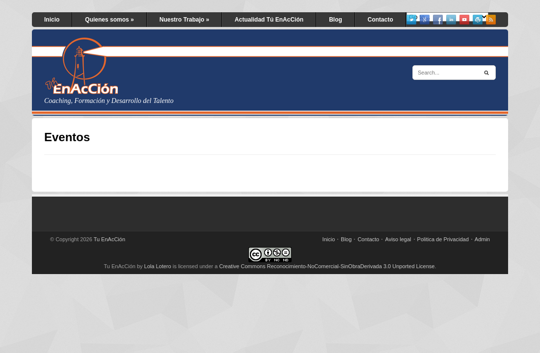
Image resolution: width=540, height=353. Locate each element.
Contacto (380, 19)
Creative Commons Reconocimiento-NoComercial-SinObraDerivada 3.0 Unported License (327, 266)
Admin (482, 239)
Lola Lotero (157, 266)
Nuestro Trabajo (184, 19)
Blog (335, 19)
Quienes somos (109, 19)
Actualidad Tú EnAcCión (269, 19)
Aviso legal (398, 239)
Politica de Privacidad (443, 239)
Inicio (51, 19)
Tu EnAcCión (109, 239)
